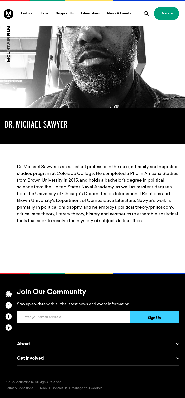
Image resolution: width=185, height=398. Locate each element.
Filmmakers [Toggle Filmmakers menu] (90, 13)
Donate (166, 13)
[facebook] (8, 316)
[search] (146, 13)
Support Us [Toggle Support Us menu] (65, 13)
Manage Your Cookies (87, 388)
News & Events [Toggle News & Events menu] (119, 13)
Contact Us (59, 388)
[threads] (8, 327)
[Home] (8, 35)
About (98, 344)
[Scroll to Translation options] (8, 294)
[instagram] (8, 305)
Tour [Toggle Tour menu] (44, 13)
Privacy (42, 388)
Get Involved (98, 358)
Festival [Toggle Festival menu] (27, 13)
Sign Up (154, 318)
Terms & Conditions (19, 388)
